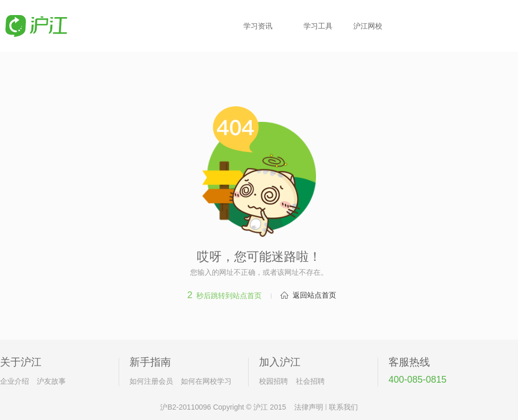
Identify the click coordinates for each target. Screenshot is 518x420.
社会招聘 (310, 381)
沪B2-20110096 (185, 407)
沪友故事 (51, 381)
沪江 (260, 407)
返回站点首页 (314, 295)
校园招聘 (273, 381)
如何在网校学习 (206, 381)
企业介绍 (14, 381)
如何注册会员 (151, 381)
